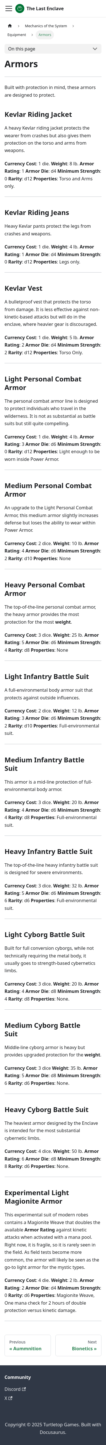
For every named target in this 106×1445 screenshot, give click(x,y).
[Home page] (10, 26)
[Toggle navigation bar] (9, 8)
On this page (21, 49)
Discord (15, 1389)
